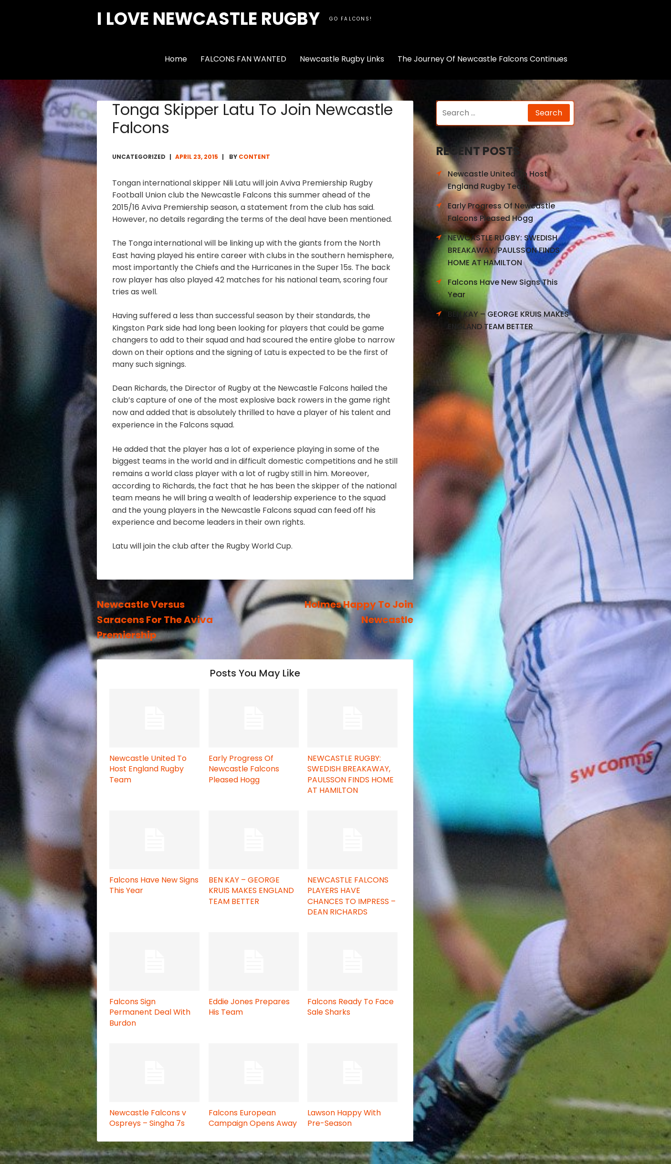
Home (176, 58)
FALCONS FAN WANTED (243, 58)
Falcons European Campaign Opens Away (253, 1118)
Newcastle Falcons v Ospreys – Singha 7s (147, 1118)
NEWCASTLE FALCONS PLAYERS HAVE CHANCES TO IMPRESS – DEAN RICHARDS (351, 895)
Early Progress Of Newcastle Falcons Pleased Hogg (244, 769)
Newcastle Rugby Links (342, 58)
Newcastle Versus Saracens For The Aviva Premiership (155, 620)
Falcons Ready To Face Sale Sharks (350, 1007)
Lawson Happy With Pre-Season (344, 1118)
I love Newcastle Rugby (208, 19)
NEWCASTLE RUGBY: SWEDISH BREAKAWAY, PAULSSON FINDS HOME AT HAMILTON (350, 774)
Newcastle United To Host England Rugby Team (148, 769)
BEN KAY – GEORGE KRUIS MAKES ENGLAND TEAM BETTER (251, 890)
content (254, 157)
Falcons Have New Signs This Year (154, 885)
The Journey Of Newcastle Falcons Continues (482, 58)
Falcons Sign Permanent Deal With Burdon (149, 1012)
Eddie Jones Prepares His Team (249, 1007)
